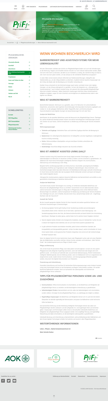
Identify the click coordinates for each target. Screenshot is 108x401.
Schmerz (10, 90)
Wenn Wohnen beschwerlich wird (47, 42)
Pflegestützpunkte (13, 124)
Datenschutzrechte (92, 376)
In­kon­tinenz (11, 69)
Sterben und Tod (13, 93)
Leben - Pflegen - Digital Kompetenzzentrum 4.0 (55, 329)
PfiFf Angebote (31, 6)
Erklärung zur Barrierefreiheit (61, 376)
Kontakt (79, 6)
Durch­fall (11, 65)
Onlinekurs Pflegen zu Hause (55, 24)
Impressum (103, 376)
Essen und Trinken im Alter (15, 80)
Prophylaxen (12, 77)
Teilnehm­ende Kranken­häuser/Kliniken (15, 128)
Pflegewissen (43, 6)
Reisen (10, 87)
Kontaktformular (63, 32)
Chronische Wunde (13, 62)
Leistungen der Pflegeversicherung (61, 6)
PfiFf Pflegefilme (12, 118)
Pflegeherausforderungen (28, 42)
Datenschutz (81, 376)
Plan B (10, 96)
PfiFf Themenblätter (14, 121)
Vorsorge (11, 83)
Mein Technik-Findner (47, 332)
